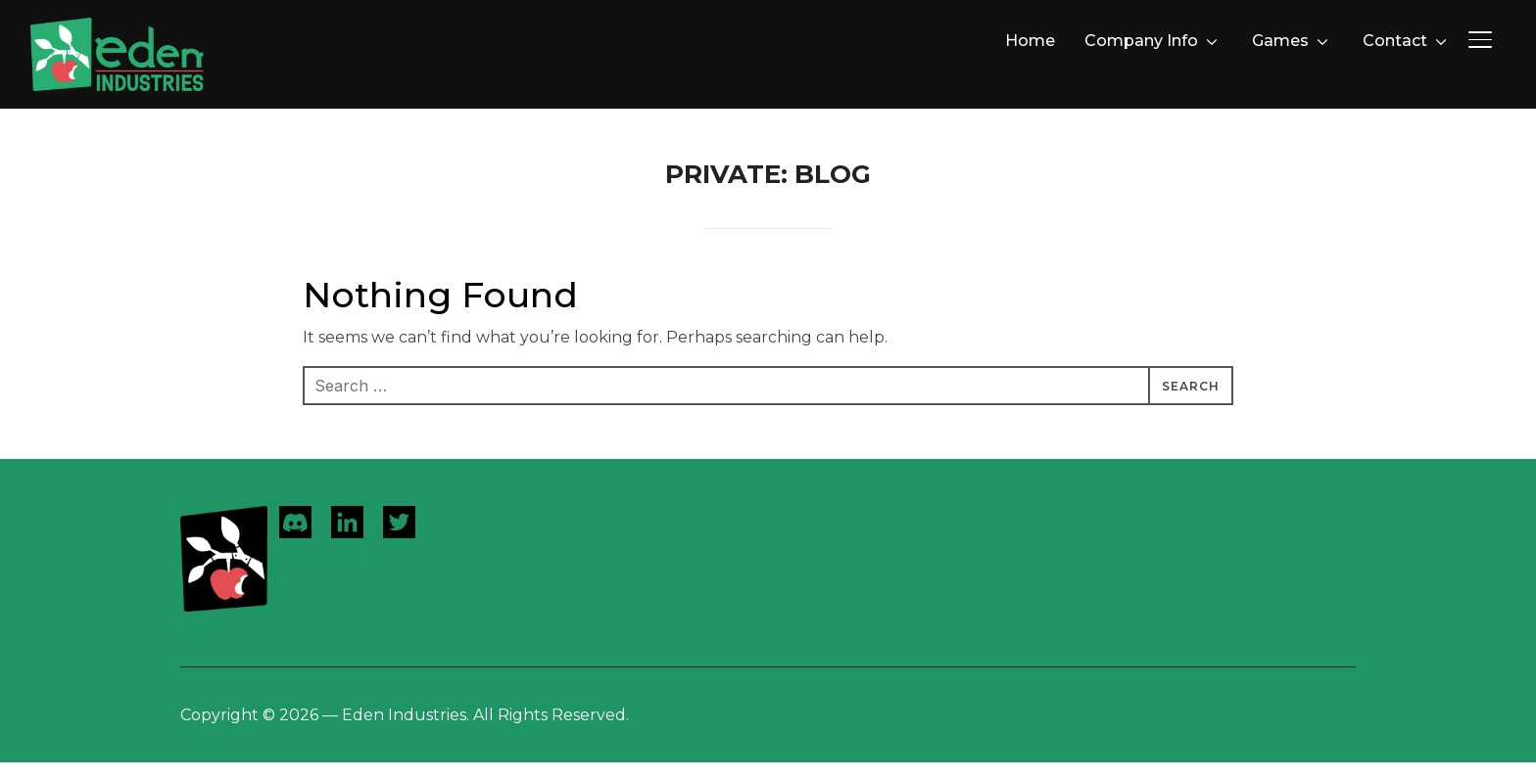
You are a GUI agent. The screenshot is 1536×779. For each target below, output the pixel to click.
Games (1280, 40)
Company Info (1141, 40)
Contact (1395, 40)
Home (1030, 40)
